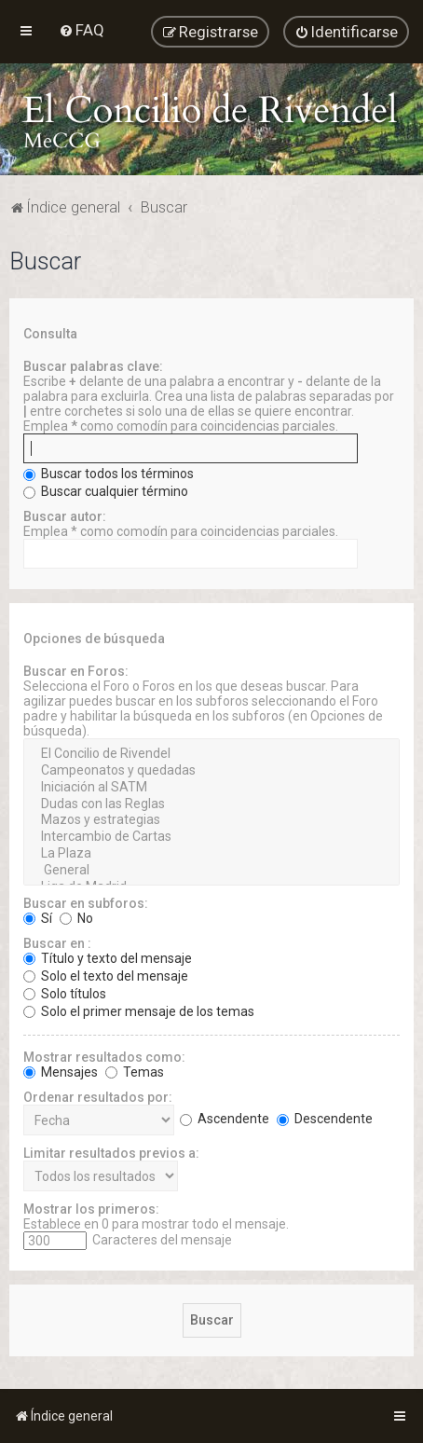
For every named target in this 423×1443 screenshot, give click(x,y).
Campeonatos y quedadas (211, 771)
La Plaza (211, 853)
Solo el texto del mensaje (105, 976)
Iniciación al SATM (211, 787)
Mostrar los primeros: (91, 1209)
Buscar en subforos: (85, 903)
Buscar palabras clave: (93, 366)
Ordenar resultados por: (97, 1097)
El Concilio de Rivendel (211, 754)
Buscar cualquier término (105, 491)
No (76, 918)
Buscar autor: (64, 516)
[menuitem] (81, 30)
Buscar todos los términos (108, 473)
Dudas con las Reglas (211, 804)
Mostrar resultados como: (104, 1057)
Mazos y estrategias (211, 820)
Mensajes (60, 1072)
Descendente (325, 1118)
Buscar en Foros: (76, 671)
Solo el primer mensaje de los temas (138, 1011)
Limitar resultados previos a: (111, 1153)
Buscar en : (57, 943)
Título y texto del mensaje (107, 958)
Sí (37, 918)
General (211, 870)
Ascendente (224, 1118)
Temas (134, 1072)
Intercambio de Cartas (211, 837)
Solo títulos (64, 993)
